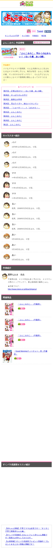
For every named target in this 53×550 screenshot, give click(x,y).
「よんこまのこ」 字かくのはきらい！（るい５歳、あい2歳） (35, 55)
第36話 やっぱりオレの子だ (15, 95)
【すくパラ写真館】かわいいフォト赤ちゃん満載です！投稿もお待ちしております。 (26, 536)
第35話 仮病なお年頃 (12, 99)
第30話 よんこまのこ (12, 116)
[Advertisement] (27, 383)
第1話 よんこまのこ (12, 124)
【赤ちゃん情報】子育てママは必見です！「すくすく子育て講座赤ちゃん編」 (27, 529)
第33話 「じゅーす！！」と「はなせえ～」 (21, 108)
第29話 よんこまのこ (12, 120)
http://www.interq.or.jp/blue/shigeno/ (22, 289)
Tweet (40, 31)
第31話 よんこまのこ (12, 112)
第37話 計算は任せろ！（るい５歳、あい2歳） (23, 91)
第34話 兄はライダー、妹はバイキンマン (20, 103)
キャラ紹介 (26, 36)
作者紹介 (35, 36)
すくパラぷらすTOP (12, 36)
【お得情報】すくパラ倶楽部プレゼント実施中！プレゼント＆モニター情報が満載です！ (27, 542)
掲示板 (43, 36)
